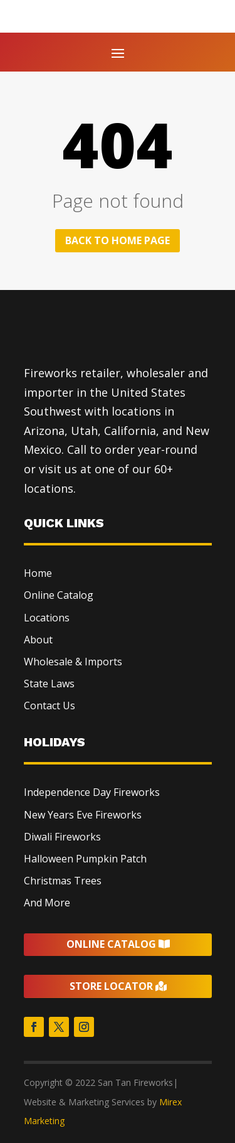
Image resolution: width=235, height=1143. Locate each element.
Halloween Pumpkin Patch (85, 859)
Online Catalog (58, 595)
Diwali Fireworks (62, 837)
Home (38, 573)
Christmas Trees (63, 881)
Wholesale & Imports (73, 661)
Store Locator (111, 986)
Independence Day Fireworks (92, 792)
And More (47, 903)
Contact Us (49, 705)
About (38, 640)
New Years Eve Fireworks (83, 815)
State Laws (49, 683)
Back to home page (117, 240)
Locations (47, 618)
